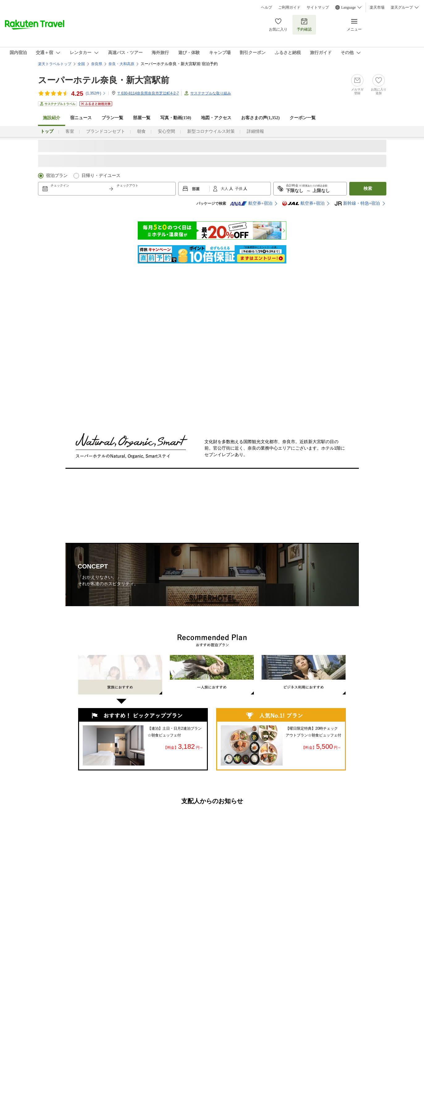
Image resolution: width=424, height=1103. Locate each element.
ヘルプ (266, 7)
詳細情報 (255, 131)
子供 (239, 189)
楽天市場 (377, 7)
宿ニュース (81, 117)
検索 (367, 188)
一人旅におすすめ (212, 674)
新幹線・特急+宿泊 (357, 203)
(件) (96, 93)
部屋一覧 (141, 117)
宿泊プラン (57, 175)
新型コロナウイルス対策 (211, 131)
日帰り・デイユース (101, 175)
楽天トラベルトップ (54, 64)
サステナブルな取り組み (210, 93)
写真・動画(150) (175, 117)
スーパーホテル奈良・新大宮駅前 (103, 80)
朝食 (141, 131)
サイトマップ (318, 7)
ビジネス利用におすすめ (304, 674)
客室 (69, 131)
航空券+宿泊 (251, 203)
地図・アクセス (216, 117)
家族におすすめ (120, 681)
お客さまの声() (260, 117)
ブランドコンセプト (105, 131)
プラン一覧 (112, 117)
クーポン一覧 (303, 117)
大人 (225, 189)
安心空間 (166, 131)
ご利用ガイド (289, 7)
